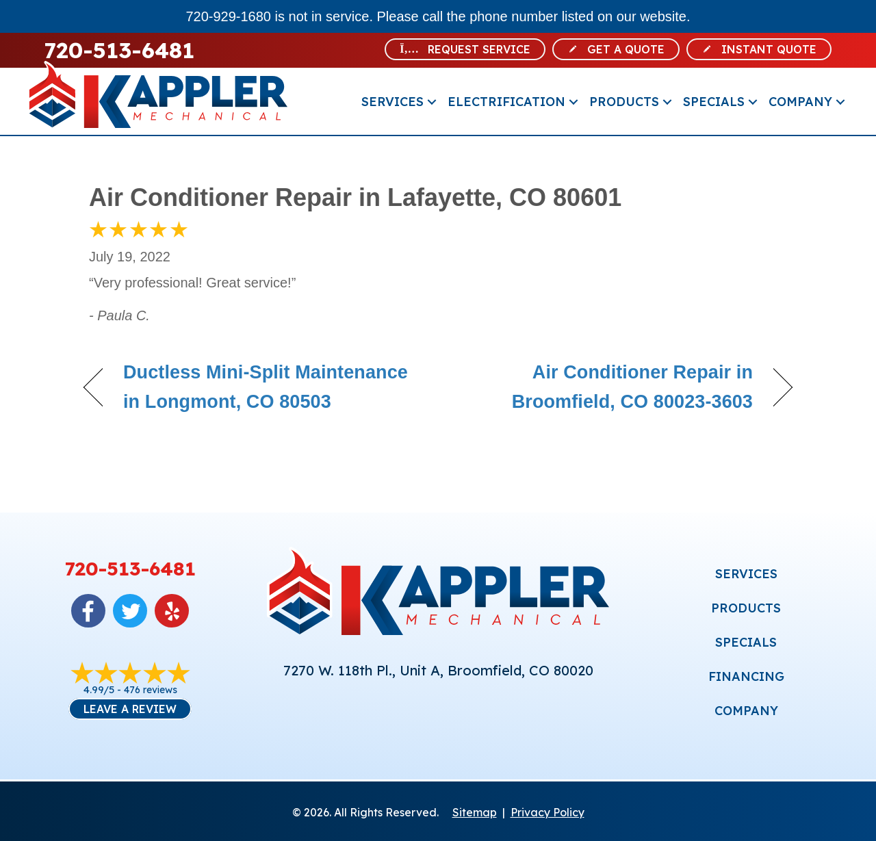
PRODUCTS (746, 608)
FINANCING (746, 676)
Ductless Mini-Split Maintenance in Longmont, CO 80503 (265, 387)
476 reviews (150, 690)
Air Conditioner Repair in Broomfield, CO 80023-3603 (606, 387)
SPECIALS (746, 642)
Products (624, 101)
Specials (714, 101)
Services (392, 101)
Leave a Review (130, 709)
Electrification (506, 101)
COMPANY (746, 711)
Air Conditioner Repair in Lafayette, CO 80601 (355, 197)
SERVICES (746, 574)
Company (800, 101)
